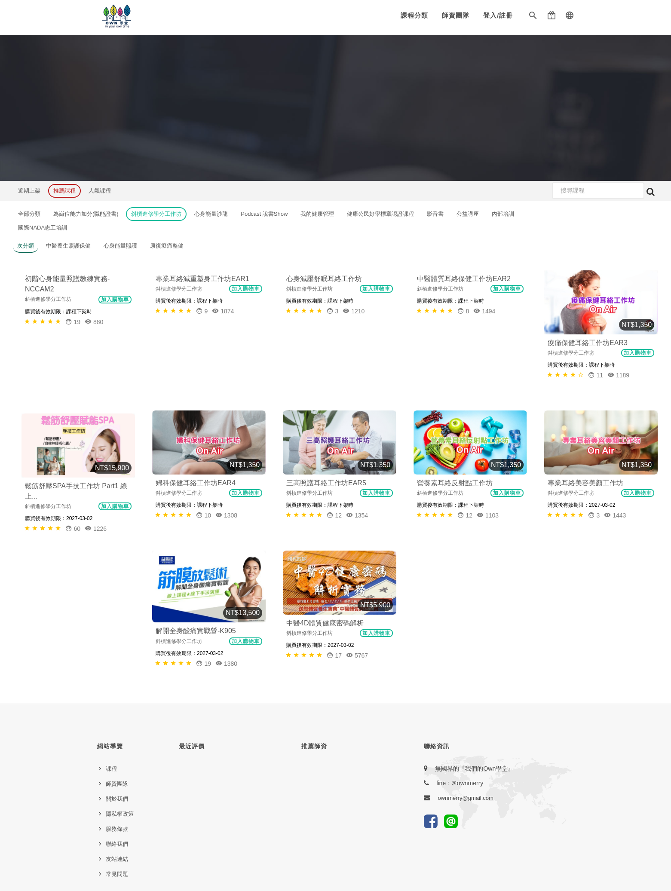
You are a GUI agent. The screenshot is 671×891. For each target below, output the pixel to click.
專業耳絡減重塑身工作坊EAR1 (202, 342)
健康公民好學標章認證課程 (380, 214)
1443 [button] (615, 515)
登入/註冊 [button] (498, 15)
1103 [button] (488, 515)
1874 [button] (223, 375)
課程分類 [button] (414, 15)
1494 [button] (484, 375)
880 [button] (94, 378)
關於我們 (117, 663)
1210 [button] (354, 375)
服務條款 (117, 693)
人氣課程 (100, 190)
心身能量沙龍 (211, 214)
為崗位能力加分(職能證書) (86, 214)
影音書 (435, 214)
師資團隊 (455, 15)
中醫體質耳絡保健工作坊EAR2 (464, 342)
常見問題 (117, 738)
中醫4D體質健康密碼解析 (325, 559)
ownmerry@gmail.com (465, 662)
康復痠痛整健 (167, 245)
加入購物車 (115, 356)
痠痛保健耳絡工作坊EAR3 (588, 342)
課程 (111, 633)
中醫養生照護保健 (68, 245)
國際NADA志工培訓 (42, 227)
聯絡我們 (117, 708)
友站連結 (117, 723)
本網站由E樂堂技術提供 (335, 849)
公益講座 (468, 214)
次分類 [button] (25, 245)
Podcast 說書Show (264, 214)
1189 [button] (618, 375)
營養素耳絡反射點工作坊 (455, 483)
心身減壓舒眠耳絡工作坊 (324, 342)
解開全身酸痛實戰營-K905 (196, 567)
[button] (533, 17)
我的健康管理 (317, 214)
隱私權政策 (120, 678)
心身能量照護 (120, 245)
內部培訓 (503, 214)
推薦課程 (64, 190)
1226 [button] (96, 528)
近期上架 (29, 190)
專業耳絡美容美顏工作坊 (585, 483)
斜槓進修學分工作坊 (156, 214)
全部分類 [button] (29, 214)
